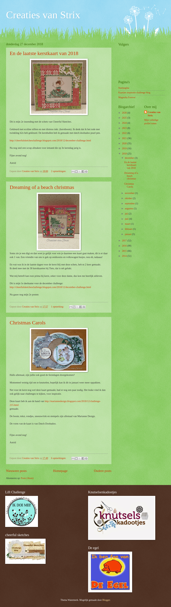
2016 (124, 245)
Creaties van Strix (43, 15)
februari (129, 229)
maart (128, 224)
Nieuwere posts (16, 471)
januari (128, 234)
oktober (129, 198)
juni (127, 219)
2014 (124, 256)
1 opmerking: (57, 306)
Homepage (60, 471)
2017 (124, 240)
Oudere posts (102, 471)
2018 (124, 153)
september (130, 203)
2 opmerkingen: (59, 171)
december (130, 158)
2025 (124, 117)
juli (127, 213)
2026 (124, 112)
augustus (129, 208)
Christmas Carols (28, 322)
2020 (124, 143)
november (130, 193)
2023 (124, 128)
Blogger (106, 600)
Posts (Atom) (27, 478)
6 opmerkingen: (59, 458)
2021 (124, 138)
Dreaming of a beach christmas (42, 187)
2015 (124, 251)
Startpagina (123, 88)
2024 (124, 123)
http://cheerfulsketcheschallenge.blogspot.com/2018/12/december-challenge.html (50, 140)
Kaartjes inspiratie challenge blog (134, 92)
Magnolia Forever (126, 97)
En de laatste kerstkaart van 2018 (44, 53)
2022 (124, 133)
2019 (124, 148)
